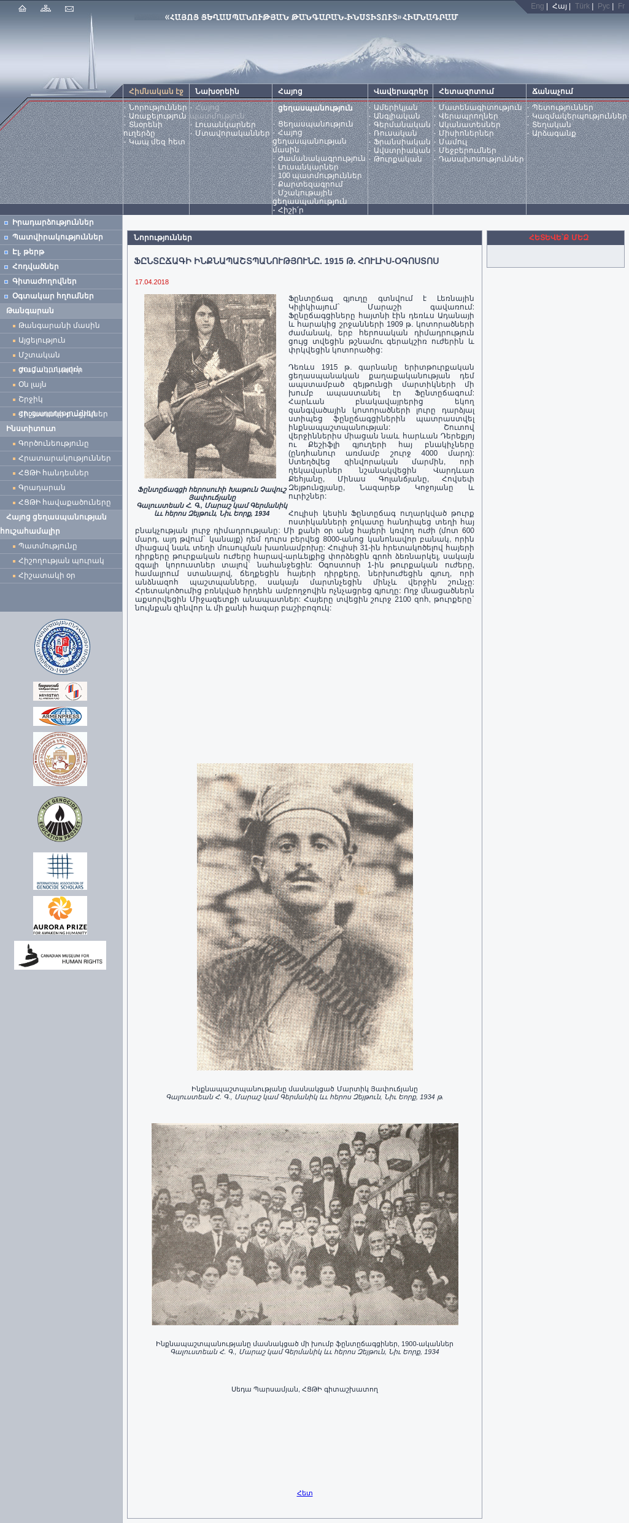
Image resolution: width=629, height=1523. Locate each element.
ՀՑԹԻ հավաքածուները (64, 502)
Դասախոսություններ (481, 159)
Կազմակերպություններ (579, 116)
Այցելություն (42, 340)
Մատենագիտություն (480, 107)
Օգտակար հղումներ (53, 296)
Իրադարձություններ (53, 222)
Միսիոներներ (466, 133)
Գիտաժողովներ (44, 281)
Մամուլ (453, 142)
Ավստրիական (402, 150)
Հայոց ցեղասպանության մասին (309, 141)
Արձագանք (554, 133)
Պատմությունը (47, 546)
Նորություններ (158, 107)
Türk (582, 6)
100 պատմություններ (320, 175)
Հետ (305, 1493)
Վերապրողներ (468, 116)
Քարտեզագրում (310, 184)
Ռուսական (395, 133)
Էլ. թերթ (28, 251)
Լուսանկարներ (225, 124)
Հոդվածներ (35, 266)
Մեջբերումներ (467, 150)
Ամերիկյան (396, 107)
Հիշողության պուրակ (61, 560)
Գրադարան (42, 487)
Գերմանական (402, 124)
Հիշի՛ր (291, 210)
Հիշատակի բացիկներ (65, 414)
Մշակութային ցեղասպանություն (309, 197)
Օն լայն (34, 384)
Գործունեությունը (53, 443)
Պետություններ (562, 107)
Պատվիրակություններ (57, 237)
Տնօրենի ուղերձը (143, 129)
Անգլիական (397, 116)
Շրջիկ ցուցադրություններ (59, 401)
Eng (537, 6)
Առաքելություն (158, 116)
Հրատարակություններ (64, 458)
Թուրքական (398, 159)
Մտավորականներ (232, 133)
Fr (621, 6)
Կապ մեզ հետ (157, 142)
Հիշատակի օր (46, 575)
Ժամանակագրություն (322, 158)
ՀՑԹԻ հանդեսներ (55, 473)
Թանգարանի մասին (59, 325)
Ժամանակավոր (50, 369)
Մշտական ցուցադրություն (50, 356)
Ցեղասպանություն (315, 124)
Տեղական (551, 124)
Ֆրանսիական (402, 142)
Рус (604, 6)
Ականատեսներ (470, 124)
